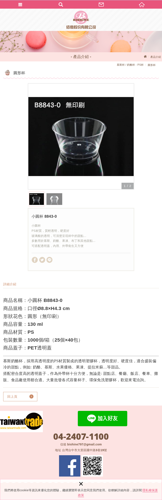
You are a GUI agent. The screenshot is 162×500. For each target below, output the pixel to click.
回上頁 (12, 396)
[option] (81, 136)
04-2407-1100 (81, 436)
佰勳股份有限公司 (81, 20)
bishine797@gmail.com (84, 444)
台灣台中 (84, 450)
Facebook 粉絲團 (69, 466)
